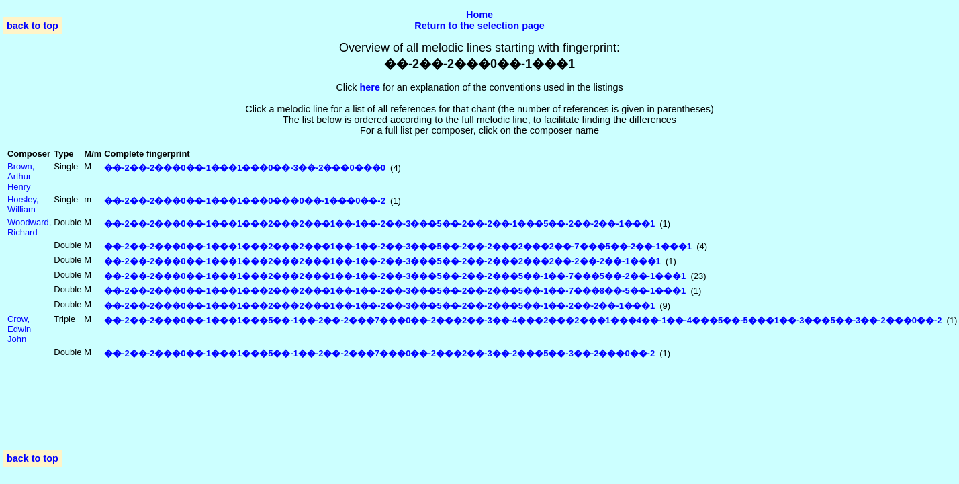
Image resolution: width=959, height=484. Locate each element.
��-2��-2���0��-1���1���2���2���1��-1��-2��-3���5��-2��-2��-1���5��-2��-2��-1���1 (379, 223)
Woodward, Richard (29, 227)
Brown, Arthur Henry (20, 176)
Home (479, 14)
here (370, 87)
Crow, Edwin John (19, 329)
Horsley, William (23, 204)
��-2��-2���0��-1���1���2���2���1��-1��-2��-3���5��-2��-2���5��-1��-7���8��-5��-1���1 (395, 291)
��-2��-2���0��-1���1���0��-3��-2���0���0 (244, 168)
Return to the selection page (479, 25)
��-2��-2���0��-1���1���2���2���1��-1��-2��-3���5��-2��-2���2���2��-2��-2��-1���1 (382, 261)
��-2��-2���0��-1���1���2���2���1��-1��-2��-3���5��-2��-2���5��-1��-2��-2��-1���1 (379, 305)
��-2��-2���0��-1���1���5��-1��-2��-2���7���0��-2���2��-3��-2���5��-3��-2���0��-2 (379, 353)
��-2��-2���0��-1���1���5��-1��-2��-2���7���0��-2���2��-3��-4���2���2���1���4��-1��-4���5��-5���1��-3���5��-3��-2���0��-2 (523, 320)
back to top (32, 25)
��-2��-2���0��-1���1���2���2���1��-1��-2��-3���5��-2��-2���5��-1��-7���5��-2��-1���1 (395, 276)
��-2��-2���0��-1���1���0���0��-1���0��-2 (244, 201)
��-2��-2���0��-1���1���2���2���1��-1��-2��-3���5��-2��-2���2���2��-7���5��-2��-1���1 (398, 246)
